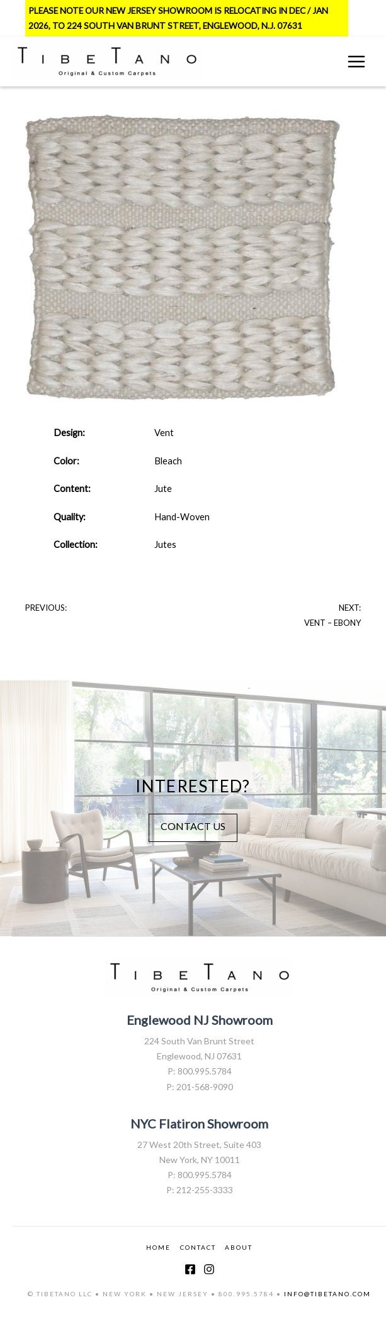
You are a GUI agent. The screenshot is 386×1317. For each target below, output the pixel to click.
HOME (158, 1247)
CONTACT (198, 1247)
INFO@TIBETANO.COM (327, 1294)
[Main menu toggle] (356, 62)
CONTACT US (193, 826)
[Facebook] (190, 1269)
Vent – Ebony (332, 623)
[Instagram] (209, 1269)
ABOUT (239, 1247)
